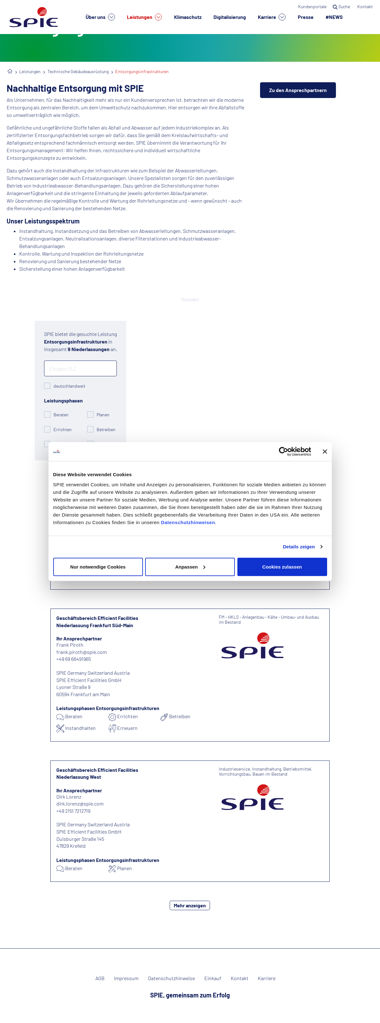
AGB (100, 978)
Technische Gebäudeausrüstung (78, 71)
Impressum (126, 978)
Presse (306, 17)
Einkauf (212, 978)
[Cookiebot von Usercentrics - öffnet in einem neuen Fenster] (283, 451)
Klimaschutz (187, 17)
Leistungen (144, 17)
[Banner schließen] (325, 451)
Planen (103, 414)
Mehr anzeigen (190, 905)
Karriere (272, 17)
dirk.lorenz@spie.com (80, 803)
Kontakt (365, 6)
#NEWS (334, 17)
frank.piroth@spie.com (81, 652)
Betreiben (106, 429)
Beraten (61, 414)
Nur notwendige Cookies (98, 566)
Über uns (100, 17)
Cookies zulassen (282, 566)
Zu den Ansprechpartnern (298, 90)
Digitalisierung (229, 17)
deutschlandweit (69, 386)
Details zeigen (299, 546)
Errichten (63, 429)
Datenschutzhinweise (171, 978)
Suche (342, 6)
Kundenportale (312, 6)
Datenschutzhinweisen (188, 522)
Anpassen (190, 566)
